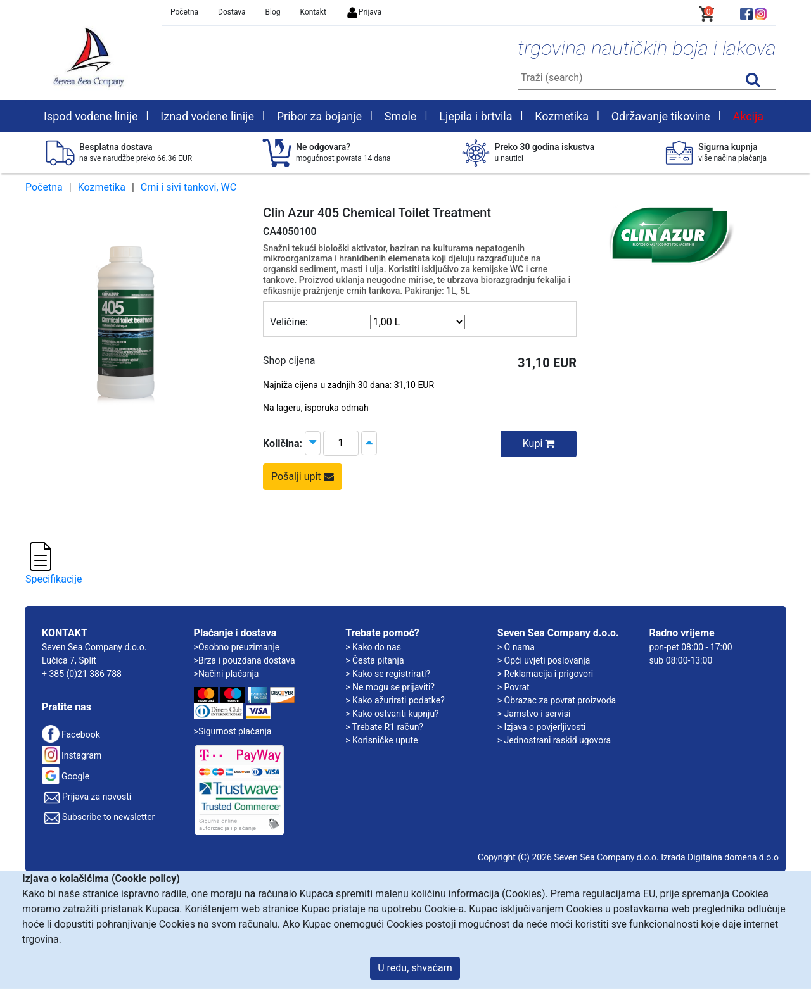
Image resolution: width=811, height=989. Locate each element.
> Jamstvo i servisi (534, 714)
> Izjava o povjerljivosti (541, 727)
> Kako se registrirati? (387, 674)
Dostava (232, 12)
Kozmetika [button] (562, 116)
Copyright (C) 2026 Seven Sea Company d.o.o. (568, 857)
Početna (184, 12)
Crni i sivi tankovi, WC (188, 187)
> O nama (516, 647)
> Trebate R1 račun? (384, 727)
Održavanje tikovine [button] (660, 116)
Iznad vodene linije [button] (207, 116)
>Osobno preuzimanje (237, 647)
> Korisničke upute (381, 740)
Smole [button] (401, 116)
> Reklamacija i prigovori (545, 674)
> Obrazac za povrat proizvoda (556, 700)
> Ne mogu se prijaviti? (390, 687)
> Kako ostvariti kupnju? (392, 714)
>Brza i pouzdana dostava (244, 660)
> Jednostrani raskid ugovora (554, 740)
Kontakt (313, 12)
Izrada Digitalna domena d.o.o (720, 857)
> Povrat (513, 687)
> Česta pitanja (374, 660)
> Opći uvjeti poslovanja (544, 660)
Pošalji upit (302, 476)
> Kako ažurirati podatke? (395, 700)
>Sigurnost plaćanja (233, 731)
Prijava (363, 12)
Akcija (747, 116)
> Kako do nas (373, 647)
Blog (273, 12)
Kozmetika (101, 187)
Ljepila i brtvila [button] (475, 116)
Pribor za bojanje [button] (319, 116)
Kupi (539, 444)
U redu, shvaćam (415, 968)
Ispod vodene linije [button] (91, 116)
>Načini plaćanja (226, 674)
